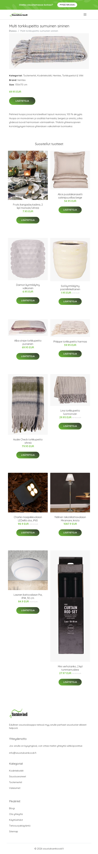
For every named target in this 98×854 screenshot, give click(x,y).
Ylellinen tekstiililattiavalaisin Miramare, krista (70, 519)
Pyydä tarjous (67, 5)
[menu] (85, 14)
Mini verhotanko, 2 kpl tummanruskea (70, 668)
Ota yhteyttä (16, 814)
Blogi (12, 808)
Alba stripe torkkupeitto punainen (27, 342)
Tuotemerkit (29, 75)
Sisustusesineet (17, 776)
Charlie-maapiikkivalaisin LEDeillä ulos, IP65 (28, 519)
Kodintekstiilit (44, 75)
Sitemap (13, 831)
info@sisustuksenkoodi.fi (22, 752)
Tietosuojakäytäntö (20, 825)
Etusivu (13, 30)
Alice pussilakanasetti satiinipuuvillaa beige (70, 196)
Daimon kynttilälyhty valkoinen (28, 286)
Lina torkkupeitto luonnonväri (70, 412)
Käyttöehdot (16, 819)
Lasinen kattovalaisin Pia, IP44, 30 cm (28, 596)
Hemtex (57, 75)
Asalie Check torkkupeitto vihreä (28, 441)
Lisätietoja (22, 100)
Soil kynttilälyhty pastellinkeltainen (70, 287)
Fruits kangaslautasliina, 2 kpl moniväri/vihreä (28, 206)
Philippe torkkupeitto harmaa (70, 341)
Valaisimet (14, 788)
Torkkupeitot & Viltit (72, 75)
